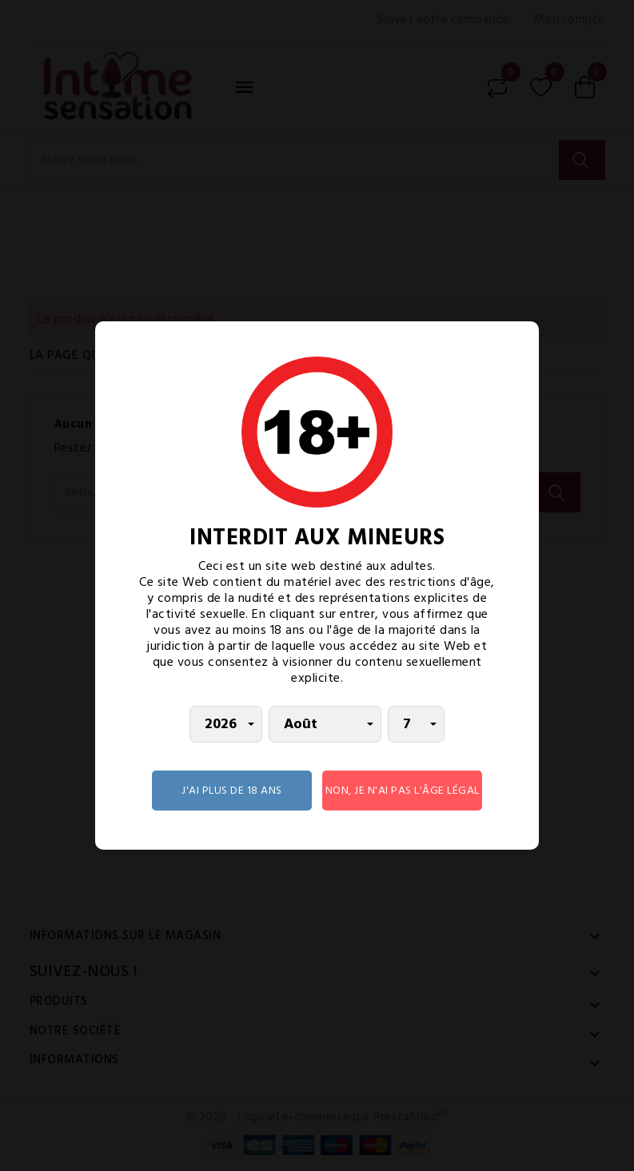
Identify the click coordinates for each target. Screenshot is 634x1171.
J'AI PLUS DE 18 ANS (231, 790)
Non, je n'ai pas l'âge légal (402, 790)
